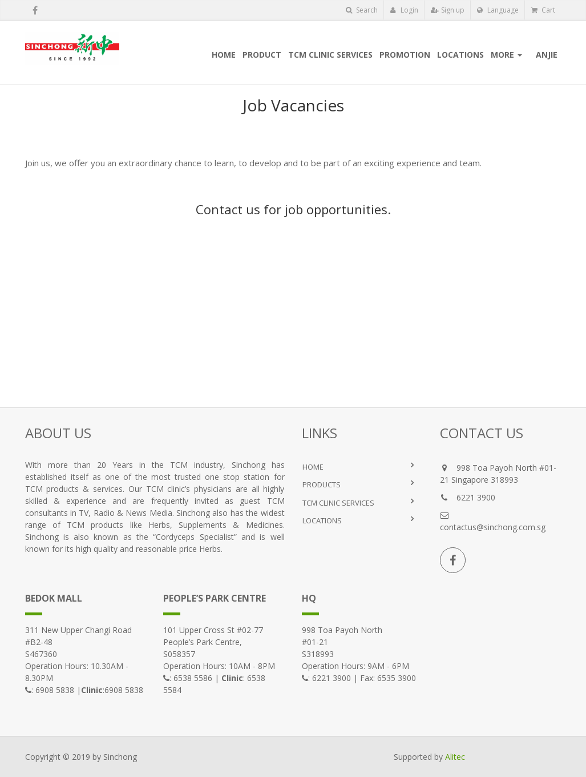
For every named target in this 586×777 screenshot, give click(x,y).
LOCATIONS (322, 520)
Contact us (228, 209)
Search (362, 10)
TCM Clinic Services (338, 503)
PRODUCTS (321, 484)
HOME (313, 467)
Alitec (455, 756)
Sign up (447, 10)
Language (498, 10)
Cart (543, 10)
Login (404, 10)
